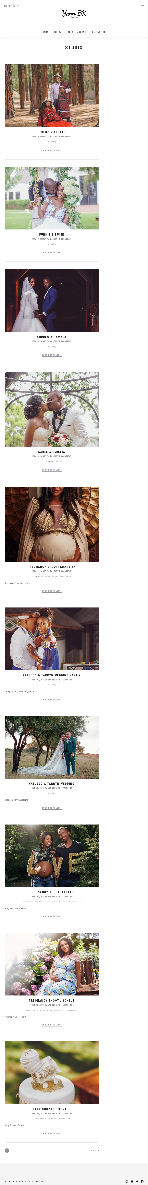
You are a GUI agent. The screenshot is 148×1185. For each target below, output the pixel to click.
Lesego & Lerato (52, 132)
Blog (70, 32)
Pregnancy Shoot (58, 576)
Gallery (56, 32)
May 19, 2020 (38, 137)
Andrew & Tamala (51, 337)
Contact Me (99, 32)
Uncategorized (49, 461)
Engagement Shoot (53, 902)
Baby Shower (38, 576)
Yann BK (51, 137)
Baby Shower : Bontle (52, 1109)
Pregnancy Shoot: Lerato (52, 892)
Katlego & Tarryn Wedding (52, 783)
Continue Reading (52, 150)
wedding (53, 142)
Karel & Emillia (51, 452)
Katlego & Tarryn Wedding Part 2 (52, 675)
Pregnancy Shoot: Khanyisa (52, 567)
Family (64, 902)
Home (45, 32)
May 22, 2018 (38, 571)
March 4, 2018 (38, 680)
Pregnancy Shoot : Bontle (52, 1000)
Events (47, 576)
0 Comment (66, 137)
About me (82, 32)
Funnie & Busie (51, 234)
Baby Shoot (29, 902)
